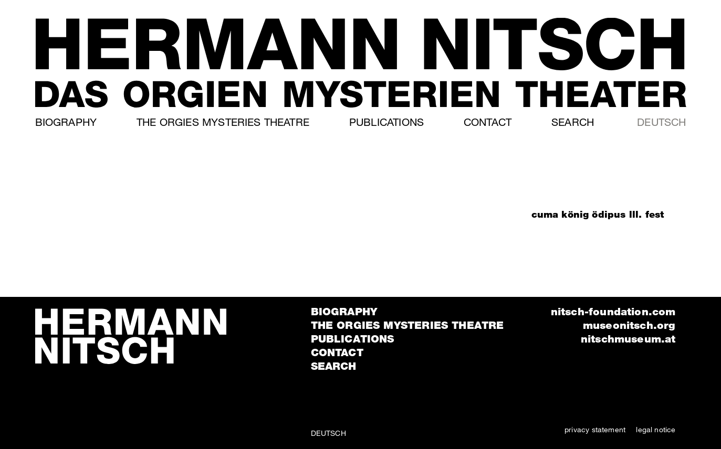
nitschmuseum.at (628, 339)
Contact (487, 122)
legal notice (655, 429)
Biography (66, 122)
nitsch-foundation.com (613, 311)
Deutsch (661, 122)
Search (572, 122)
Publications (386, 122)
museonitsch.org (629, 325)
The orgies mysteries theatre (223, 122)
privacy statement (595, 429)
